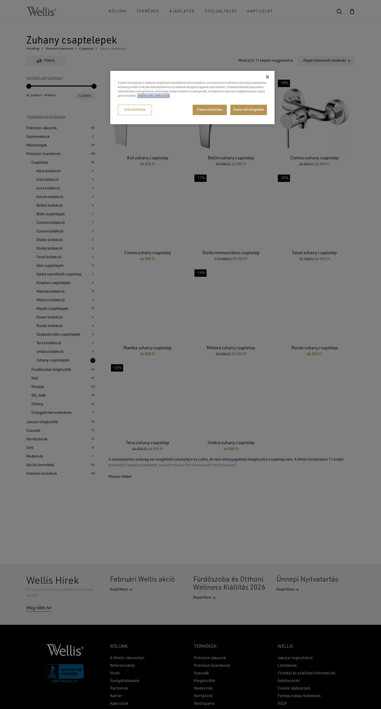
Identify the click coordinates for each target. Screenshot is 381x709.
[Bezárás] (267, 76)
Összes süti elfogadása (248, 109)
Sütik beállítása (134, 109)
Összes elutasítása (209, 109)
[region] (192, 97)
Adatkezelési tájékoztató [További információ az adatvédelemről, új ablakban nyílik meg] (153, 95)
